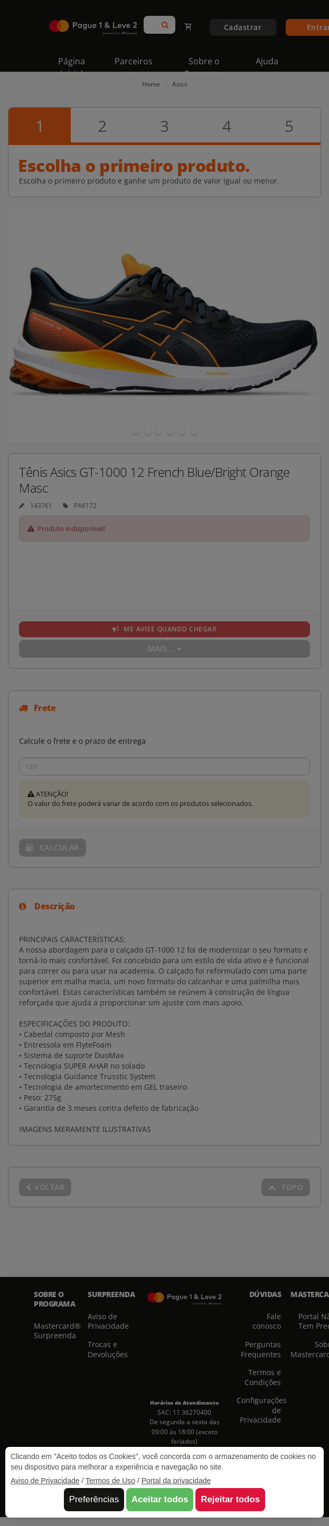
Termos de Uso (110, 1480)
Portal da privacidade (176, 1480)
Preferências (94, 1499)
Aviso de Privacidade (45, 1480)
